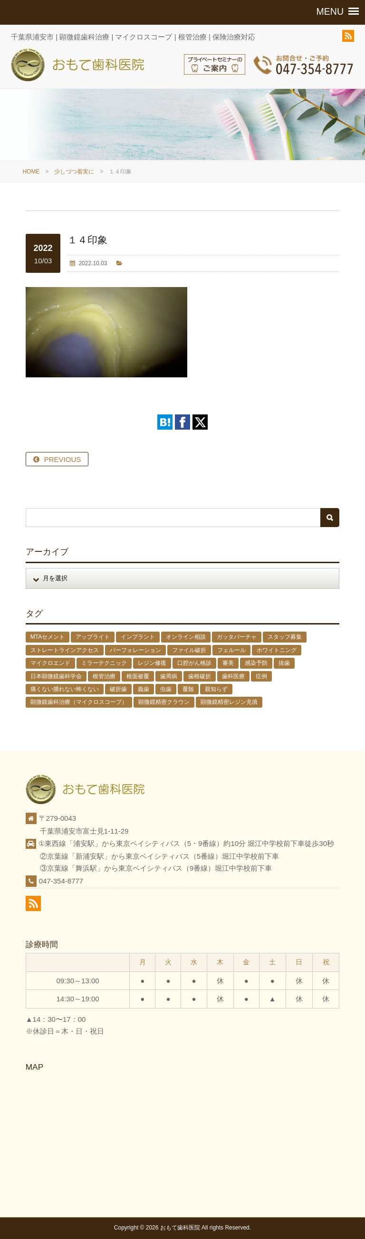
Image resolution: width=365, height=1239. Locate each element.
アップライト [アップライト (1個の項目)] (93, 637)
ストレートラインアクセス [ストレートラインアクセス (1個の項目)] (64, 650)
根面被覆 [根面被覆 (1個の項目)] (137, 676)
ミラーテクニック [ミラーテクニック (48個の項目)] (104, 663)
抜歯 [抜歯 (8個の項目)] (284, 663)
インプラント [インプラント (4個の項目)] (138, 637)
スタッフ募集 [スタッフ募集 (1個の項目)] (285, 637)
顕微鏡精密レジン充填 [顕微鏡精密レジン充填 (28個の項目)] (229, 702)
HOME (30, 171)
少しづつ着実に (74, 171)
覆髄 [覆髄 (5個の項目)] (188, 689)
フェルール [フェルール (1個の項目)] (231, 650)
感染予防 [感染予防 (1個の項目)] (256, 663)
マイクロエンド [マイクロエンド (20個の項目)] (50, 663)
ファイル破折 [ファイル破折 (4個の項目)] (189, 650)
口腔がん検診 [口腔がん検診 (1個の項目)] (194, 663)
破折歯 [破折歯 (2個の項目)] (118, 689)
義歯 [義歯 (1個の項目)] (143, 689)
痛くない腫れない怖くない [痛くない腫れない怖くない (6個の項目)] (64, 689)
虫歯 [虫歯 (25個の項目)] (166, 689)
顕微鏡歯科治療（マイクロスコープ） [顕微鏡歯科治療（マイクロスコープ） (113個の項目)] (78, 702)
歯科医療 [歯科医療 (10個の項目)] (233, 676)
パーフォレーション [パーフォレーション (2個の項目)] (135, 650)
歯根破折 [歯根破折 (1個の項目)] (199, 676)
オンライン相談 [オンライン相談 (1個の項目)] (186, 637)
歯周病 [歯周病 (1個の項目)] (168, 676)
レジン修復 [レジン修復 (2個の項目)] (152, 663)
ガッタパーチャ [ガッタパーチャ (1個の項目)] (237, 637)
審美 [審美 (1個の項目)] (228, 663)
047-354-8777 (61, 881)
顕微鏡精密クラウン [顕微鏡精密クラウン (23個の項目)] (164, 702)
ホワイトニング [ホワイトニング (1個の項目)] (277, 650)
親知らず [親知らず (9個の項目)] (216, 689)
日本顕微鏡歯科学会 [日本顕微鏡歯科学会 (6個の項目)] (56, 676)
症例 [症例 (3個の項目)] (261, 676)
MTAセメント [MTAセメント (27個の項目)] (47, 637)
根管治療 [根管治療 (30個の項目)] (104, 676)
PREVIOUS (62, 459)
